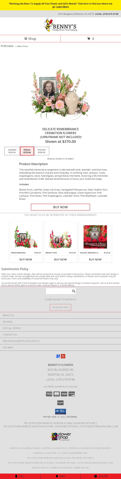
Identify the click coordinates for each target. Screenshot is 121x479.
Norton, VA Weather (45, 453)
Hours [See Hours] (101, 476)
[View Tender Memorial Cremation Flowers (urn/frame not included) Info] (26, 237)
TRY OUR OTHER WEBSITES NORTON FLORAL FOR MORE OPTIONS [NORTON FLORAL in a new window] (60, 423)
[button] (60, 411)
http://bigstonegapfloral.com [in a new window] (99, 426)
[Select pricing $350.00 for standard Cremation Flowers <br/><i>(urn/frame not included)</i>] (12, 151)
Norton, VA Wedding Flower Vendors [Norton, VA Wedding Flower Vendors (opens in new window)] (90, 448)
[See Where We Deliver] (60, 307)
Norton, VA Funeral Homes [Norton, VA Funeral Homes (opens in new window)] (25, 448)
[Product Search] (61, 291)
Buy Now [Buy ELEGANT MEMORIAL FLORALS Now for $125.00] (95, 259)
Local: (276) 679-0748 (60, 379)
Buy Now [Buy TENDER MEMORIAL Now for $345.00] (25, 259)
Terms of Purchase (61, 467)
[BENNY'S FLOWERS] (60, 31)
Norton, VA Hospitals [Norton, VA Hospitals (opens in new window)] (54, 448)
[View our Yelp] (63, 357)
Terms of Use (81, 467)
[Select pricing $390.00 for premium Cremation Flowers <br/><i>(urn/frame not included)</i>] (41, 151)
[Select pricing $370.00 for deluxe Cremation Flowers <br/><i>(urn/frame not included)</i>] (27, 151)
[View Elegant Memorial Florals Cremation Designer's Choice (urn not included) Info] (95, 237)
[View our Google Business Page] (58, 357)
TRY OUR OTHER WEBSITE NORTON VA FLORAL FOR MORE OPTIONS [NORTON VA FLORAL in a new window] (40, 426)
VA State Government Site (73, 453)
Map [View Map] (60, 476)
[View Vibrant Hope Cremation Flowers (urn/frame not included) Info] (60, 237)
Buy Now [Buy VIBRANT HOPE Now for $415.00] (60, 259)
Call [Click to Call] (20, 476)
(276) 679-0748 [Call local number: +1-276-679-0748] (110, 13)
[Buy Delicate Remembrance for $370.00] (60, 207)
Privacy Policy (40, 467)
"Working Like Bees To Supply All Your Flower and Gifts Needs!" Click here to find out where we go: (60, 5)
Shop (30, 38)
